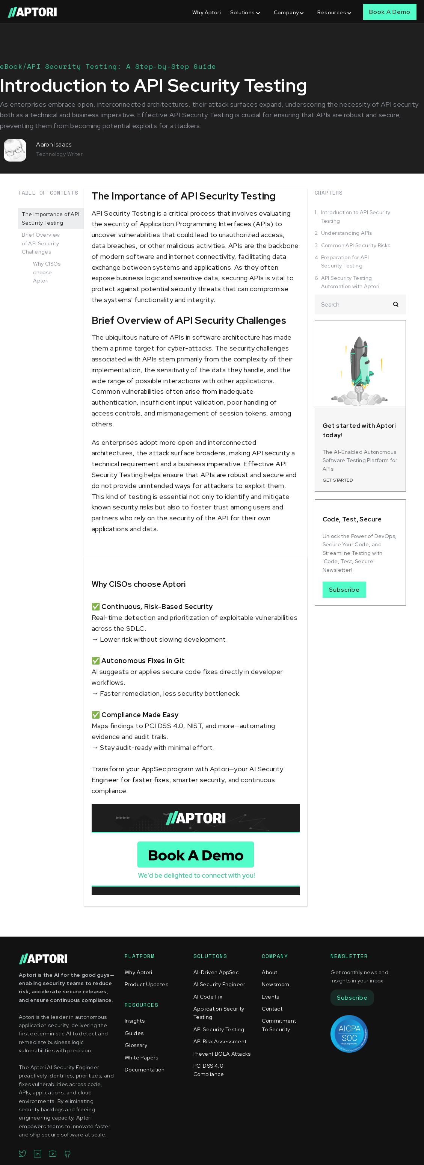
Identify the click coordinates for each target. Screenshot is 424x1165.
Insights (135, 1020)
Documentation (144, 1069)
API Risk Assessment (220, 1041)
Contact (272, 1008)
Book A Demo (389, 12)
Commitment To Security (279, 1024)
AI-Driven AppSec (216, 972)
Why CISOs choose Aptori (47, 272)
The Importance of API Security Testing (50, 218)
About (269, 972)
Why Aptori (206, 12)
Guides (134, 1033)
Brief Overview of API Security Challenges (41, 243)
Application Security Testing (218, 1012)
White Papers (141, 1057)
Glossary (136, 1045)
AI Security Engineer (219, 984)
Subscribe (344, 590)
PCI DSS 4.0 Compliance (208, 1069)
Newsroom (275, 984)
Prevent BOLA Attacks (222, 1053)
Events (270, 996)
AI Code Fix (207, 996)
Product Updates (146, 984)
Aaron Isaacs (53, 144)
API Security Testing (218, 1029)
